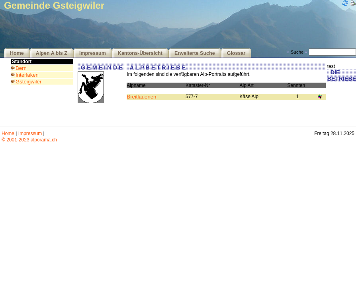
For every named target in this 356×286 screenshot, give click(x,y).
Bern (21, 68)
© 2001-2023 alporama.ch (29, 140)
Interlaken (27, 75)
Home (17, 53)
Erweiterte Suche (194, 53)
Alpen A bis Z (51, 53)
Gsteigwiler (28, 82)
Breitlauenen (141, 97)
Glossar (236, 53)
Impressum (92, 53)
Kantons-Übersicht (140, 53)
